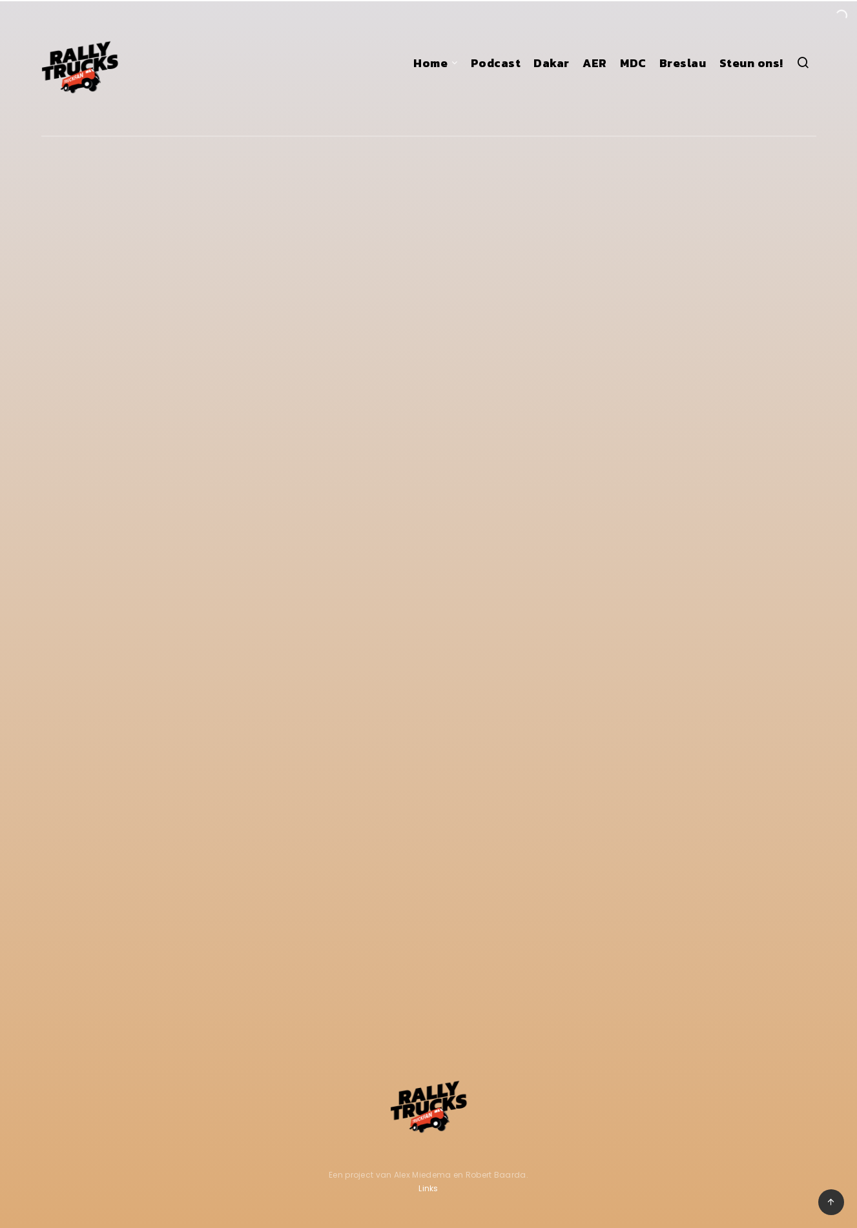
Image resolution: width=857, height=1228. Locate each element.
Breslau (683, 63)
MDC (633, 63)
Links (428, 1188)
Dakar (551, 63)
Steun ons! (751, 63)
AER (595, 63)
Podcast (496, 63)
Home (430, 63)
